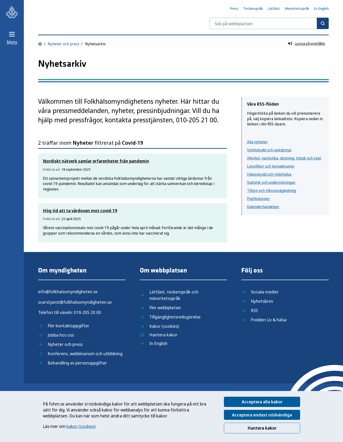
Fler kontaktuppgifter (68, 326)
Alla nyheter (257, 141)
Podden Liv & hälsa (269, 320)
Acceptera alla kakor (262, 402)
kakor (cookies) (81, 426)
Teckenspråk (253, 8)
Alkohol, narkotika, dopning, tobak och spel (284, 158)
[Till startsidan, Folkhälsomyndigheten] (12, 12)
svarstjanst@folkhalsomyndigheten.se (75, 302)
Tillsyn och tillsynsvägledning (271, 190)
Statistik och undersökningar (271, 182)
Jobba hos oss (61, 335)
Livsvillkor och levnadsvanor (271, 166)
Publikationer (258, 198)
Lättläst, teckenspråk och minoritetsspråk (173, 295)
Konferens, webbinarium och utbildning (85, 353)
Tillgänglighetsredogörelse (175, 317)
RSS (254, 310)
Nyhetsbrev (262, 301)
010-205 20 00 (87, 312)
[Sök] (323, 23)
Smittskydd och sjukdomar (269, 150)
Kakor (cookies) (164, 326)
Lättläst (273, 8)
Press (234, 8)
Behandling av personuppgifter (77, 363)
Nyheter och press (63, 43)
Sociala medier (265, 292)
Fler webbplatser (165, 307)
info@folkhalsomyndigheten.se (68, 291)
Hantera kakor (262, 428)
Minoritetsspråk (297, 8)
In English (321, 8)
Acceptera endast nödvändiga (262, 415)
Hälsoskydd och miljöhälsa (269, 174)
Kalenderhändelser (263, 206)
